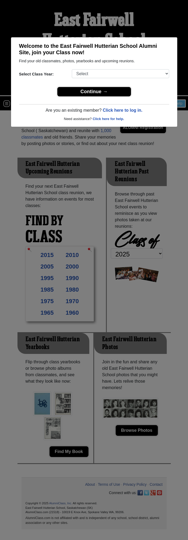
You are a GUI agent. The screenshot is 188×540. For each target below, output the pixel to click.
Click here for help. (108, 119)
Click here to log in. (123, 110)
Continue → (94, 91)
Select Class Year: (36, 74)
